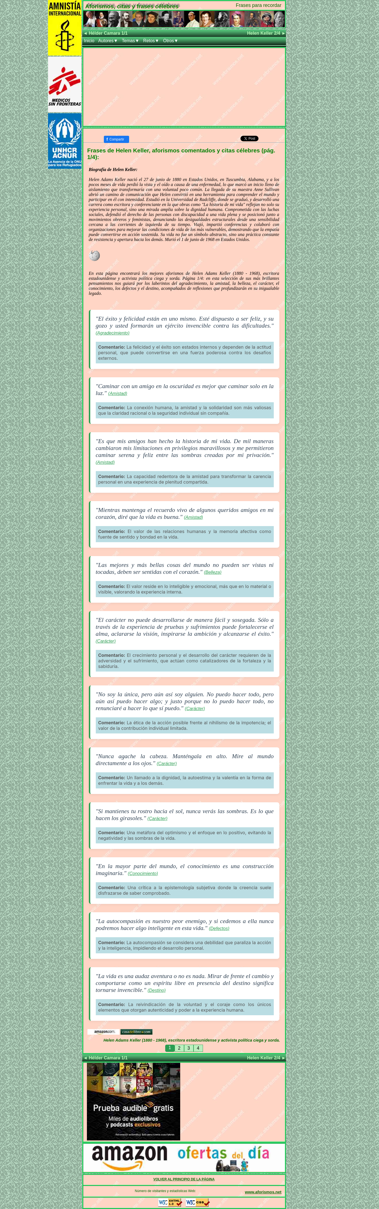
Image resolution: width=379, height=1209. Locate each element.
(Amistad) (117, 393)
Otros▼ (170, 40)
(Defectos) (219, 928)
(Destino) (157, 990)
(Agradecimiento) (113, 333)
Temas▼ (130, 40)
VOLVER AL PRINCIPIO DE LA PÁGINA (184, 1179)
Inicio (89, 40)
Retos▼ (151, 40)
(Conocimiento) (143, 873)
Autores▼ (108, 40)
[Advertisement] (184, 87)
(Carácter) (106, 641)
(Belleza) (212, 572)
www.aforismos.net (263, 1192)
